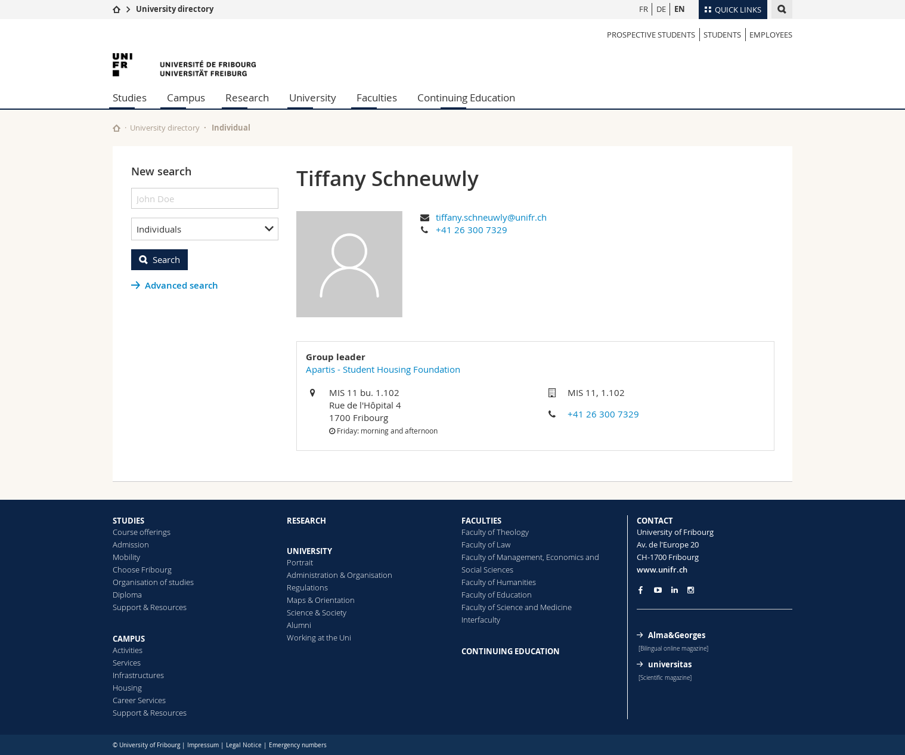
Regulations (307, 587)
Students (722, 34)
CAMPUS (129, 638)
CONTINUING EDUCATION (510, 651)
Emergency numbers (298, 745)
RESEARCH (306, 520)
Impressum (203, 745)
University (312, 97)
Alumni (299, 625)
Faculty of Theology (495, 532)
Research (247, 97)
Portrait (300, 562)
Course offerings (142, 532)
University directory (174, 9)
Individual (231, 127)
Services (127, 662)
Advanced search (181, 285)
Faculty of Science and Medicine (516, 607)
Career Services (139, 700)
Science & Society (316, 612)
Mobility (126, 557)
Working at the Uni (319, 637)
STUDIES (128, 520)
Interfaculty (480, 619)
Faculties (377, 97)
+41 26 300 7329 (471, 230)
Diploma (127, 594)
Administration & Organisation (339, 575)
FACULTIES (481, 520)
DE (661, 9)
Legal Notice (244, 745)
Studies (130, 97)
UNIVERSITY (309, 551)
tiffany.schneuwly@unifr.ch (491, 217)
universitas (670, 664)
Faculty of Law (485, 544)
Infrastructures (138, 675)
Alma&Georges (676, 635)
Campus (186, 97)
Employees (770, 34)
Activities (127, 650)
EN (679, 9)
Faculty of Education (496, 594)
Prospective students (651, 34)
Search (166, 259)
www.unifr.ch (662, 569)
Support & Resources (150, 607)
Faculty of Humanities (498, 582)
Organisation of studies (153, 582)
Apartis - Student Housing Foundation (383, 369)
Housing (127, 687)
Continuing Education (466, 97)
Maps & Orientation (321, 600)
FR (643, 9)
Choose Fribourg (142, 569)
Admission (131, 544)
